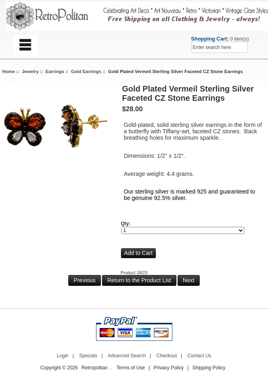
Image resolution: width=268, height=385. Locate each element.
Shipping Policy (208, 368)
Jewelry (30, 71)
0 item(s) (239, 39)
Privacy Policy (168, 368)
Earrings (54, 71)
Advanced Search (127, 356)
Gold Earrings (86, 71)
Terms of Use (131, 368)
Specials (88, 356)
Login (62, 356)
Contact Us (199, 356)
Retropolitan (95, 368)
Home (8, 71)
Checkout (166, 356)
